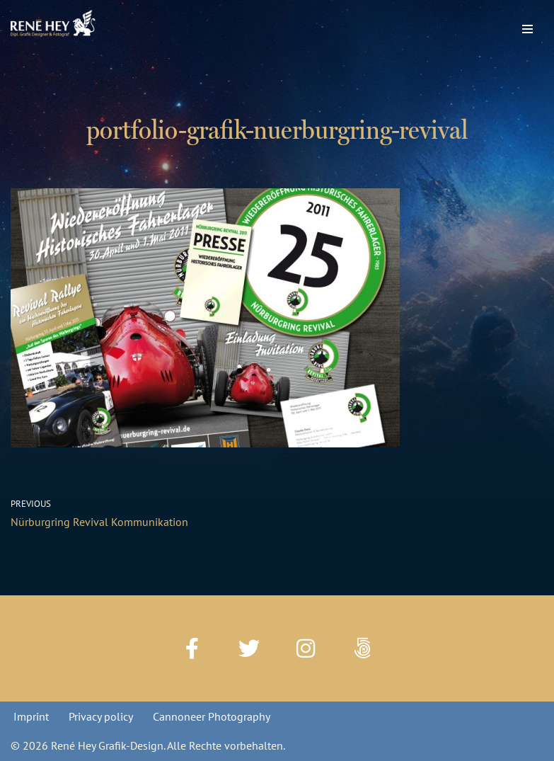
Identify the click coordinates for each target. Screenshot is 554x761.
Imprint (31, 716)
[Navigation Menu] (527, 25)
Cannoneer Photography (211, 716)
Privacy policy (101, 716)
